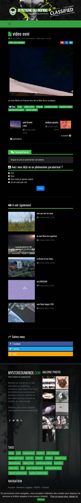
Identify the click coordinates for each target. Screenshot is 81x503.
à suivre (66, 136)
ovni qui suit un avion (45, 213)
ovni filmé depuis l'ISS (45, 304)
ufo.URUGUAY (42, 281)
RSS (13, 354)
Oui (12, 173)
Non (12, 176)
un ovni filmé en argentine (47, 236)
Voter (40, 188)
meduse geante (51, 122)
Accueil (11, 487)
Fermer (41, 499)
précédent (16, 139)
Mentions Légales (24, 487)
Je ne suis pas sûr (19, 182)
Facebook (14, 343)
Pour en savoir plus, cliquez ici (64, 496)
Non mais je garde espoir (22, 179)
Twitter (14, 348)
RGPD (37, 487)
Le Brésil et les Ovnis (45, 258)
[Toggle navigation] (9, 24)
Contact (45, 487)
